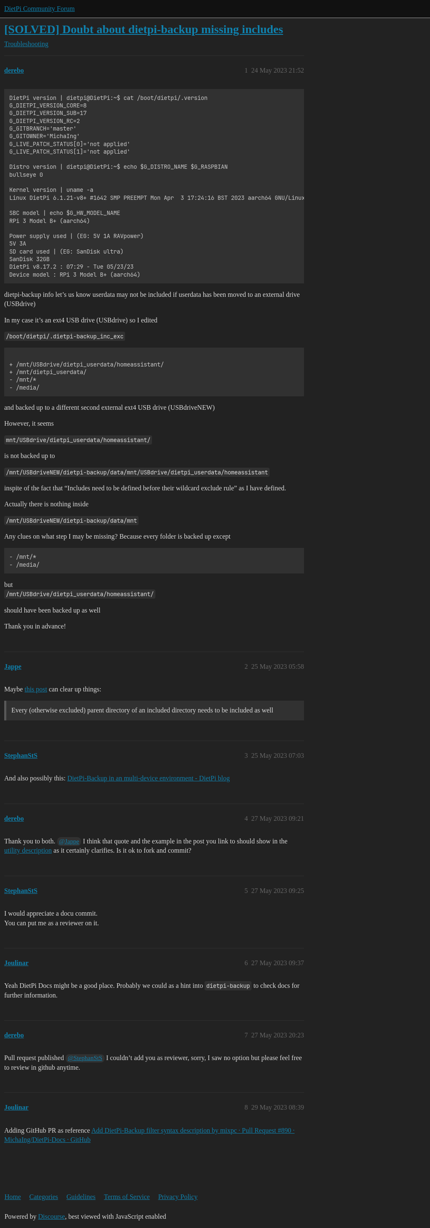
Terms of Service (127, 1196)
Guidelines (80, 1196)
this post (35, 689)
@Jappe (69, 841)
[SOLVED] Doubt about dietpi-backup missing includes (143, 29)
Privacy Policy (178, 1196)
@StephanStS (85, 1058)
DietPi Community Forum (39, 8)
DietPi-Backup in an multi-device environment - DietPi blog (148, 778)
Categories (43, 1196)
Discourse (51, 1216)
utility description (28, 850)
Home (13, 1196)
